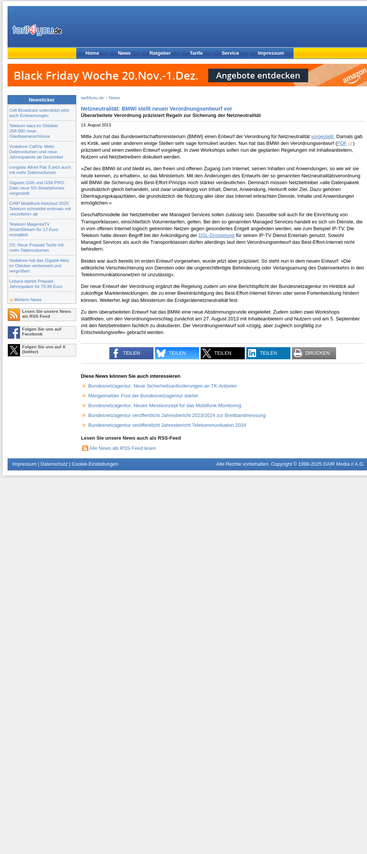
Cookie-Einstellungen (95, 464)
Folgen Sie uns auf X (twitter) (44, 349)
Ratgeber (160, 53)
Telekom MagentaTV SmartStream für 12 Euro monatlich (33, 229)
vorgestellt (322, 136)
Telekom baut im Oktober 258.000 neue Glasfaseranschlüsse (33, 130)
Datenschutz (54, 464)
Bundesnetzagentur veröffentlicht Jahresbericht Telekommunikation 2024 (167, 425)
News (124, 53)
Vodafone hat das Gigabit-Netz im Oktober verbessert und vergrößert (39, 265)
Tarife (196, 53)
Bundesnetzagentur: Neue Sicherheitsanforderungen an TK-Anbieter (162, 386)
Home (92, 53)
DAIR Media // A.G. (344, 464)
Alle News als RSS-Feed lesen (122, 448)
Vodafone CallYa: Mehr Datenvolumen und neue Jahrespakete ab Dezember (36, 151)
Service (230, 53)
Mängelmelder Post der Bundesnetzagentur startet (143, 396)
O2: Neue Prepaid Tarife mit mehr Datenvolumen (36, 247)
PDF (342, 143)
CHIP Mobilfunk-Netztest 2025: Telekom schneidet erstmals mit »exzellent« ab (40, 208)
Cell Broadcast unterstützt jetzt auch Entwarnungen (39, 113)
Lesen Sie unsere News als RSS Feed (46, 314)
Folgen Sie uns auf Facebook (41, 331)
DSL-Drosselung (216, 235)
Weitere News (28, 299)
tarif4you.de (92, 97)
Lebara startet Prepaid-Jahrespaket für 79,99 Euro (36, 284)
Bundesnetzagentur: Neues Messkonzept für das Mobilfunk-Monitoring (164, 405)
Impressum (271, 53)
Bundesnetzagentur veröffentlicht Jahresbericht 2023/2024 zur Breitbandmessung (177, 415)
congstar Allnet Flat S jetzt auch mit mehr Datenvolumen (40, 170)
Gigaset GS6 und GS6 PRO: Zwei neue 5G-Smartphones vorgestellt (37, 187)
